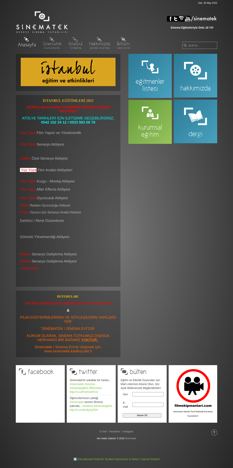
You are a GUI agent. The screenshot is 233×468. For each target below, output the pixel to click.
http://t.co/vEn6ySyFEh (84, 409)
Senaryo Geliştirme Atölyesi (48, 261)
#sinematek (77, 384)
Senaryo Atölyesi (42, 144)
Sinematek (130, 438)
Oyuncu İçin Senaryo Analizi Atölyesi (50, 212)
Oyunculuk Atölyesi (53, 198)
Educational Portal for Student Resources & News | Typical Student (119, 459)
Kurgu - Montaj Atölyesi (56, 181)
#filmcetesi (95, 388)
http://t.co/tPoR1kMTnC (84, 392)
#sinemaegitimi (79, 388)
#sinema (90, 384)
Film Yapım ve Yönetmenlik (59, 133)
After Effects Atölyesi (53, 189)
